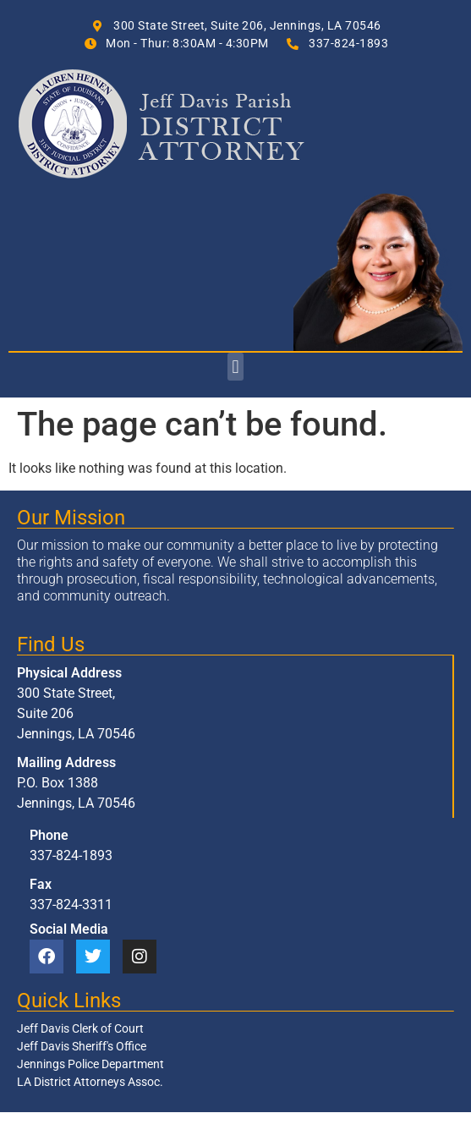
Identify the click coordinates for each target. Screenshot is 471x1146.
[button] (235, 367)
